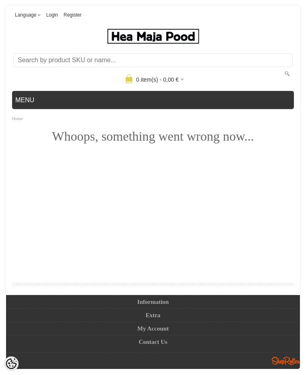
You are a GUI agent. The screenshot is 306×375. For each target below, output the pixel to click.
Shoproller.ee (286, 361)
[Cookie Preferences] (11, 363)
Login (52, 15)
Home (17, 118)
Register (73, 15)
